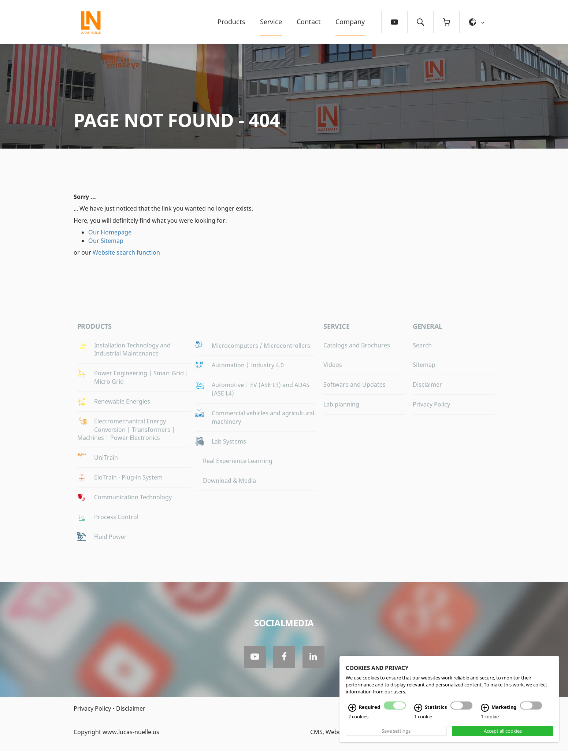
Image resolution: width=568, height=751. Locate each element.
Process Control (116, 517)
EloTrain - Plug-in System (128, 477)
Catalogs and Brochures (356, 345)
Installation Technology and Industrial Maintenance (132, 349)
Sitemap (424, 365)
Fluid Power (110, 537)
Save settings (396, 731)
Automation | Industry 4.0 (248, 365)
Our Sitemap (105, 241)
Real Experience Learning (237, 461)
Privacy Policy (431, 404)
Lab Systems (229, 441)
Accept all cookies (503, 731)
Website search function (126, 252)
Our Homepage (109, 232)
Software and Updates (354, 384)
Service (271, 21)
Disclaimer (427, 384)
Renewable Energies (122, 401)
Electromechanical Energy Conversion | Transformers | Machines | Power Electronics (126, 429)
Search (422, 345)
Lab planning (341, 404)
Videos (332, 365)
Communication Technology (133, 497)
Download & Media (229, 481)
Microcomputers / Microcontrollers (261, 346)
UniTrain (106, 457)
